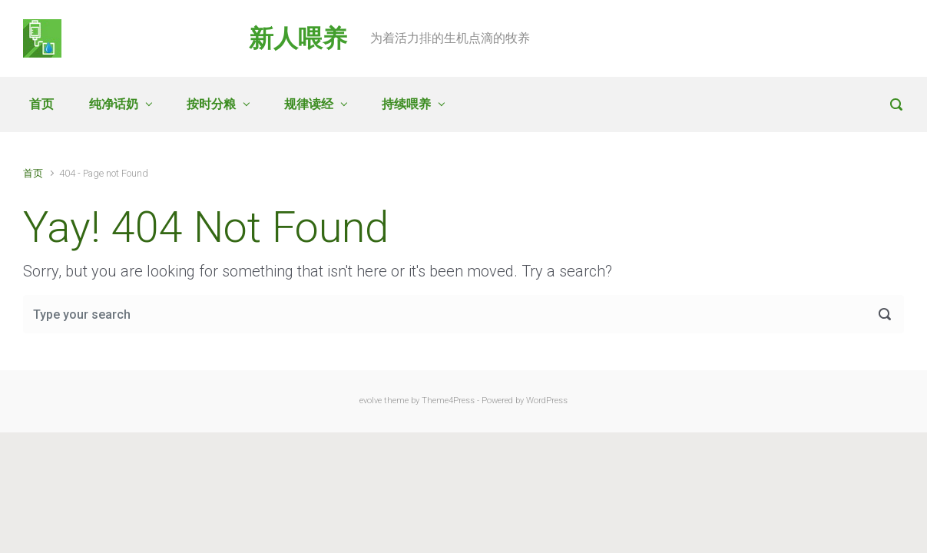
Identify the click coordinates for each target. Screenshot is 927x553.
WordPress (547, 401)
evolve (370, 401)
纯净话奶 (113, 104)
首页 (41, 104)
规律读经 (308, 104)
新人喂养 (298, 38)
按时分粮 (211, 104)
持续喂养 (406, 104)
